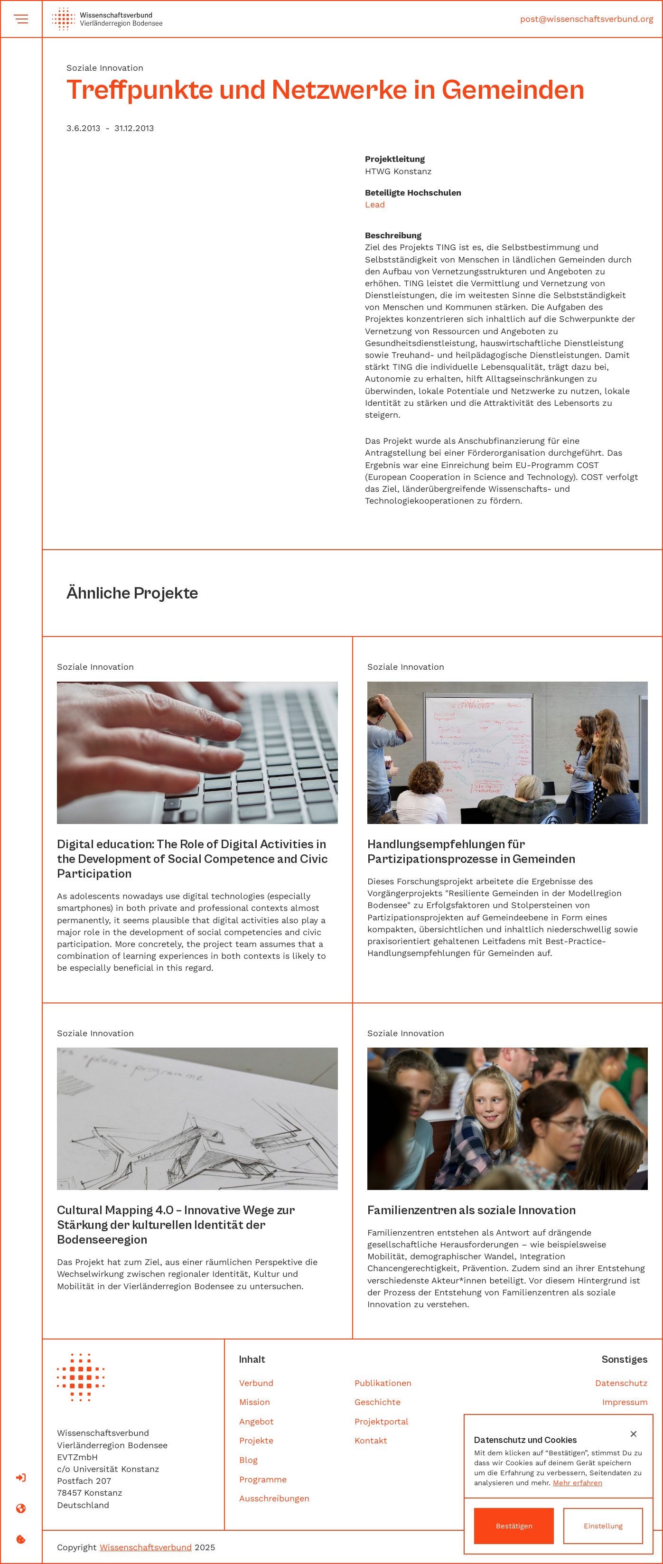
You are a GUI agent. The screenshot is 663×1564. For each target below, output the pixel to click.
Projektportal (382, 1421)
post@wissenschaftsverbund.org (587, 19)
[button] (633, 1433)
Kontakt (371, 1440)
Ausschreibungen (274, 1498)
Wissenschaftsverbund (146, 1547)
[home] (102, 19)
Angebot (256, 1421)
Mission (254, 1402)
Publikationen (383, 1383)
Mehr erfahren (577, 1483)
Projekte (256, 1440)
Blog (248, 1460)
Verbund (256, 1383)
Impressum (625, 1402)
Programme (263, 1479)
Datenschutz (621, 1383)
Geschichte (378, 1402)
